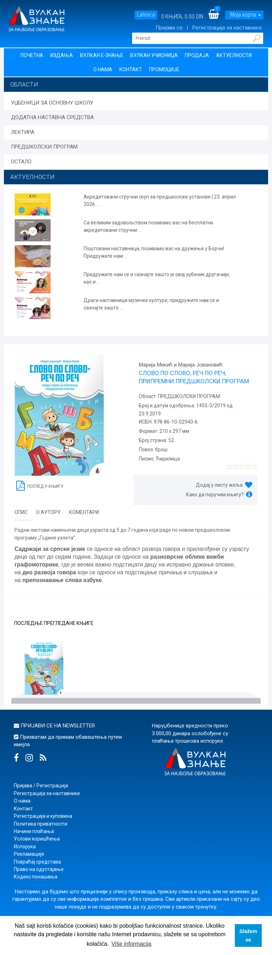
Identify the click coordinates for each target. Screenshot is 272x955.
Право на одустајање (39, 869)
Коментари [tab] (84, 512)
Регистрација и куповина (43, 816)
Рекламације (29, 854)
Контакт (130, 69)
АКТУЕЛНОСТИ (32, 176)
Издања (61, 55)
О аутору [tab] (48, 512)
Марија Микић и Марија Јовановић (180, 365)
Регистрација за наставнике (227, 27)
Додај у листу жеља (219, 485)
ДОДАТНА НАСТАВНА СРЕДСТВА (52, 117)
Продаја (197, 55)
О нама (102, 69)
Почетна (32, 55)
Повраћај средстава (37, 862)
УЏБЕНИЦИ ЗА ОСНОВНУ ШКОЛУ (52, 103)
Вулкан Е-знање (101, 55)
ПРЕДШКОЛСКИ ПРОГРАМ (44, 147)
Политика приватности (40, 824)
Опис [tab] (21, 512)
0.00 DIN (194, 16)
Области (24, 84)
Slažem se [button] (248, 935)
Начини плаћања (34, 831)
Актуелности (234, 55)
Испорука (25, 846)
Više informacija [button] (132, 944)
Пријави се (170, 27)
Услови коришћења (37, 839)
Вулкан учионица (154, 55)
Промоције (164, 69)
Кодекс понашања (35, 876)
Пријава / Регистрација (41, 785)
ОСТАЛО (21, 161)
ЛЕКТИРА (22, 132)
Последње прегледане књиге (54, 623)
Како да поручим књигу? (215, 494)
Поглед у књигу (39, 485)
